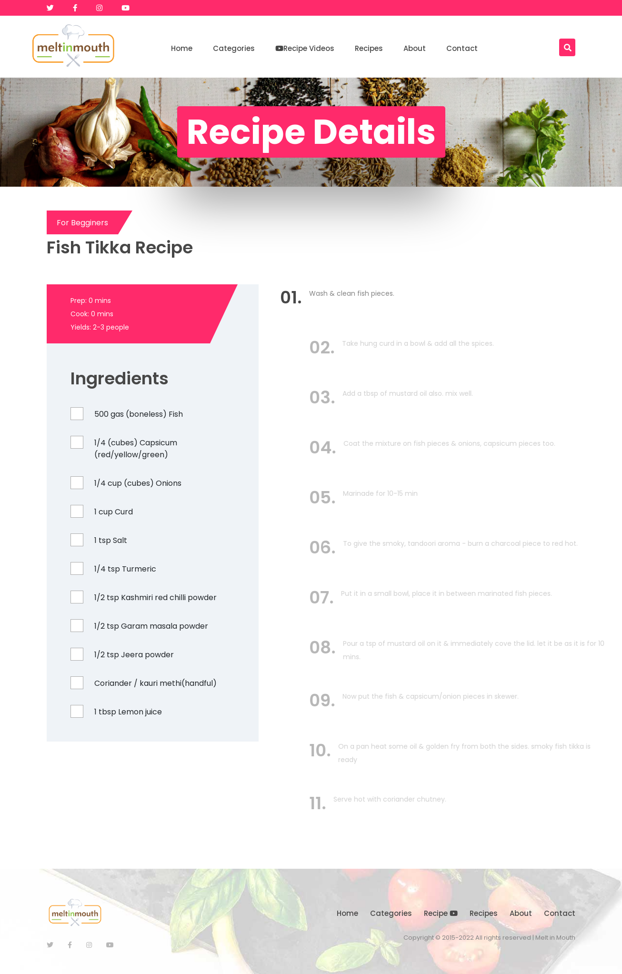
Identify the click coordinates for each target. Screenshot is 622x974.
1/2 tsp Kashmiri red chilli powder (154, 597)
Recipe (441, 913)
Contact (462, 48)
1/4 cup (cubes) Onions (136, 483)
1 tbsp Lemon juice (127, 711)
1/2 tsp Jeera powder (132, 654)
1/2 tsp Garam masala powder (150, 626)
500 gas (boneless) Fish (137, 414)
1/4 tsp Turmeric (124, 568)
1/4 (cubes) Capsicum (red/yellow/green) (134, 448)
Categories (234, 48)
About (414, 48)
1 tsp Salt (109, 540)
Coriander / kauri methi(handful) (154, 683)
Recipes (369, 48)
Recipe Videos (304, 48)
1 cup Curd (112, 511)
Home (181, 48)
